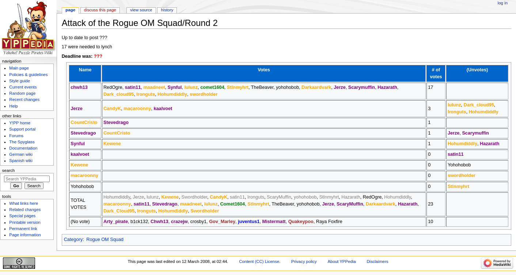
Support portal (22, 129)
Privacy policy (304, 261)
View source (141, 10)
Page (70, 10)
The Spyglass (21, 142)
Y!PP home (19, 123)
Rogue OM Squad (105, 239)
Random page (22, 93)
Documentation (23, 148)
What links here (23, 203)
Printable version (24, 222)
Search (8, 170)
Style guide (19, 81)
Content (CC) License (259, 261)
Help (13, 106)
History (167, 10)
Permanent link (23, 228)
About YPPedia (341, 261)
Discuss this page (100, 10)
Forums (16, 135)
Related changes (25, 209)
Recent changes (24, 99)
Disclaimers (377, 261)
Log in (503, 3)
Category (73, 239)
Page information (25, 235)
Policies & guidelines (28, 74)
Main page (19, 68)
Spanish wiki (21, 160)
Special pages (22, 216)
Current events (23, 87)
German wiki (21, 154)
